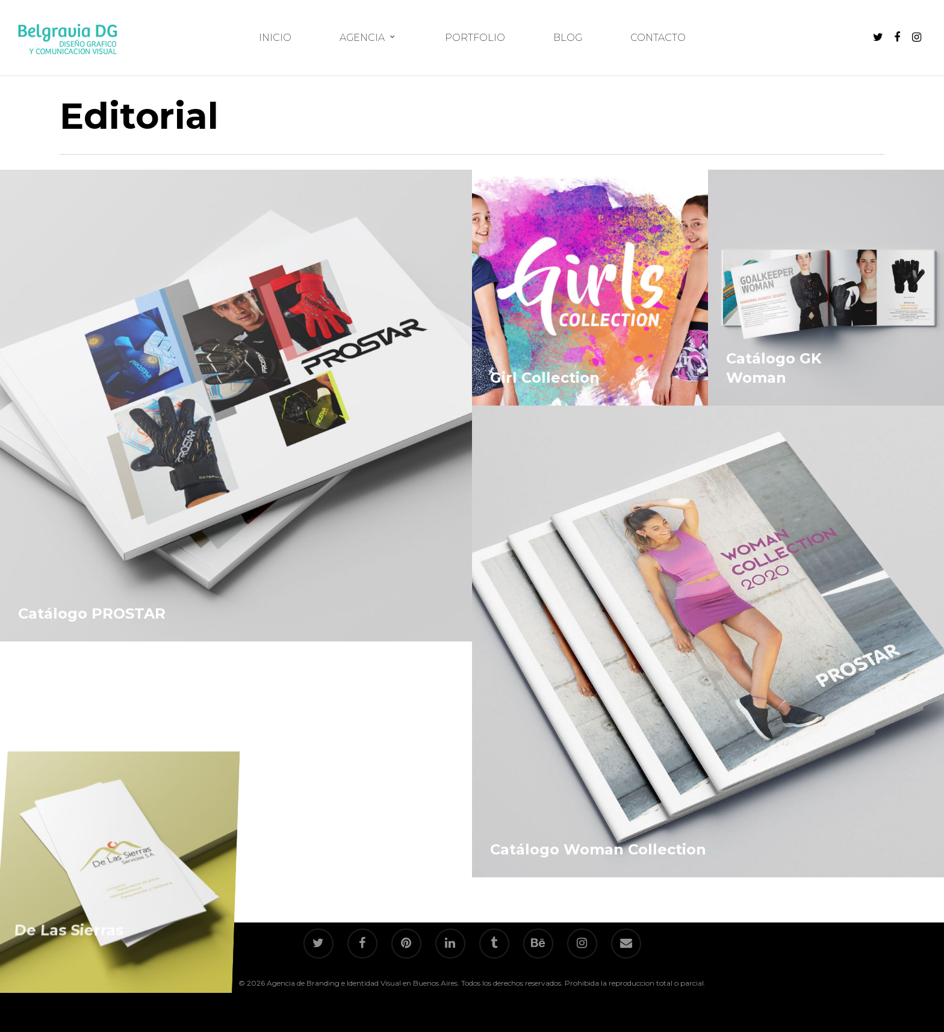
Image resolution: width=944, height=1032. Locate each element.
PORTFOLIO (475, 38)
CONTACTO (658, 38)
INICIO (275, 38)
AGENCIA (368, 38)
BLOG (567, 38)
